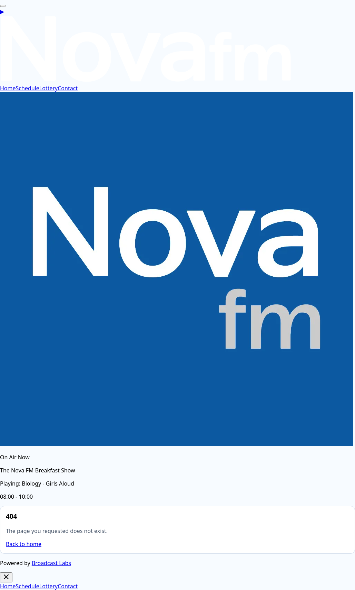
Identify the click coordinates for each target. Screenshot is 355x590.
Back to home (23, 544)
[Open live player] (2, 11)
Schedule (27, 88)
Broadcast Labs (51, 563)
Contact (68, 88)
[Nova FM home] (146, 80)
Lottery (48, 88)
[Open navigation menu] (3, 6)
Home (8, 88)
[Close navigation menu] (6, 577)
